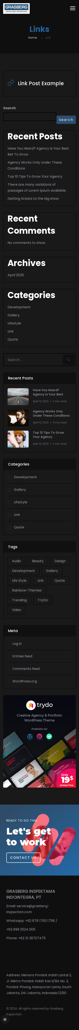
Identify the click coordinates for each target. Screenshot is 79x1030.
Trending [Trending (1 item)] (19, 600)
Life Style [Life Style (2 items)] (19, 580)
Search (9, 108)
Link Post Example (41, 83)
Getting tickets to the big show (33, 198)
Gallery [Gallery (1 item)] (52, 570)
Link (11, 331)
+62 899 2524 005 (20, 929)
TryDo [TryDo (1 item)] (43, 600)
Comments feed (26, 668)
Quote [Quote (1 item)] (60, 580)
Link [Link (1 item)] (40, 580)
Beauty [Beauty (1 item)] (38, 561)
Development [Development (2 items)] (23, 570)
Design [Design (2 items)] (60, 561)
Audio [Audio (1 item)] (16, 561)
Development (19, 307)
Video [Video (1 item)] (16, 609)
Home (32, 37)
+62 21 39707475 (32, 938)
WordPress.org (24, 681)
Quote (13, 339)
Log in (17, 643)
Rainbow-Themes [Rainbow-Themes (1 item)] (27, 590)
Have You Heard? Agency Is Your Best (48, 392)
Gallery (14, 315)
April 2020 (16, 275)
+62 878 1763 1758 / (41, 920)
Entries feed (22, 656)
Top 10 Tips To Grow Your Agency (35, 176)
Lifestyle (14, 323)
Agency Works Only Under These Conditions (51, 413)
